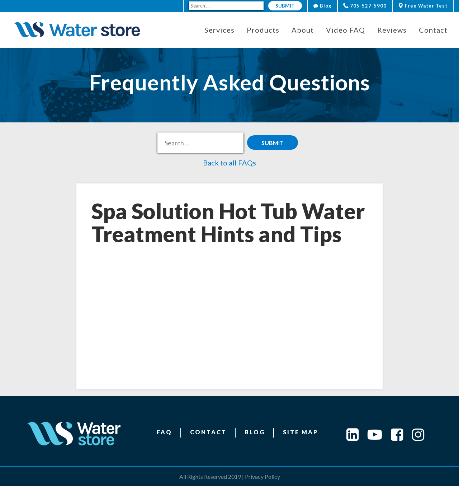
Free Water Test (423, 6)
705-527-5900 (365, 6)
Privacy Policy (262, 476)
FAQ (164, 432)
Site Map (300, 432)
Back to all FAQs (229, 162)
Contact (208, 432)
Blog (322, 6)
